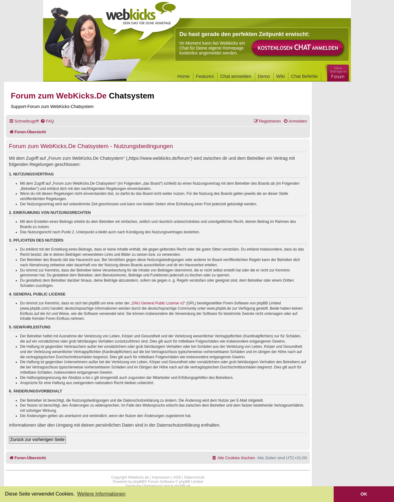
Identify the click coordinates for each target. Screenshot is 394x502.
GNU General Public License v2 (158, 303)
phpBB (138, 482)
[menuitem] (47, 121)
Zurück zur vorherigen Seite (37, 439)
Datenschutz (194, 477)
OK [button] (363, 494)
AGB (177, 477)
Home (183, 76)
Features (205, 76)
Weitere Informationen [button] (101, 493)
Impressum (161, 477)
